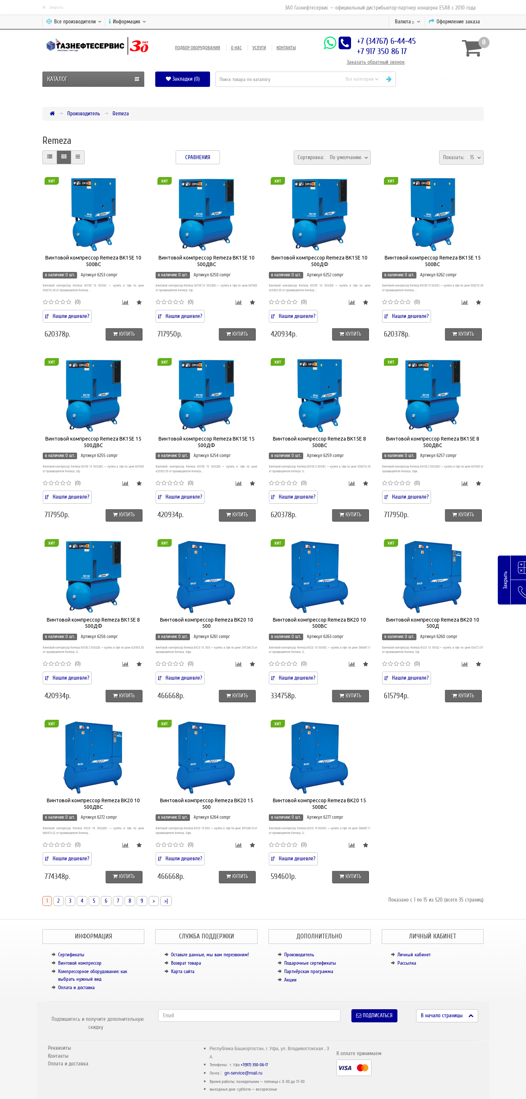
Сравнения (197, 157)
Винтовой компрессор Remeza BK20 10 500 (206, 623)
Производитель (83, 113)
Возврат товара (186, 963)
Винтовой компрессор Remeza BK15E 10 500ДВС (207, 261)
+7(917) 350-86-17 (254, 1065)
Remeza (121, 113)
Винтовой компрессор (80, 963)
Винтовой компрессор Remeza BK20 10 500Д (432, 623)
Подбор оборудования (197, 48)
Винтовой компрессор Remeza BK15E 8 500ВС (319, 442)
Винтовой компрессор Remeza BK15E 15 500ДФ (207, 442)
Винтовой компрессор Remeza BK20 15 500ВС (319, 804)
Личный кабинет (414, 955)
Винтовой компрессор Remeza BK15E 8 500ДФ (93, 623)
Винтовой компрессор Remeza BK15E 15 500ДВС (93, 442)
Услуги (259, 48)
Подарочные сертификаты (310, 963)
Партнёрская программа (308, 971)
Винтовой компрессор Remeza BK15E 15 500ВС (433, 261)
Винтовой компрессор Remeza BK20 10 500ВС (319, 623)
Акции (290, 980)
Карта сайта (182, 971)
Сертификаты (71, 955)
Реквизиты (59, 1048)
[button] (442, 79)
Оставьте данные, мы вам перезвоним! (210, 955)
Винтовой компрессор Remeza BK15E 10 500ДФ (319, 261)
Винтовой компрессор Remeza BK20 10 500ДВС (93, 804)
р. (407, 21)
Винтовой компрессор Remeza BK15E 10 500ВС (93, 261)
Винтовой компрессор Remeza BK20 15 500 (206, 804)
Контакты (286, 48)
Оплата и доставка (76, 987)
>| (166, 901)
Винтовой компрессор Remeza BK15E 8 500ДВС (432, 442)
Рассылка (406, 963)
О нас (236, 48)
